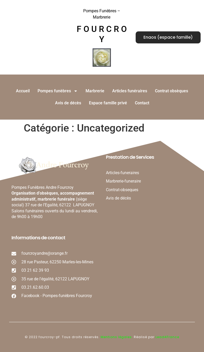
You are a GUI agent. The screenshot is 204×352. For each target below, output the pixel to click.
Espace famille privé (108, 102)
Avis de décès (68, 102)
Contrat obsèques (171, 90)
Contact (142, 102)
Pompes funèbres (58, 91)
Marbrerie (95, 90)
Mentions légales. (117, 337)
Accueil (23, 90)
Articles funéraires (129, 90)
